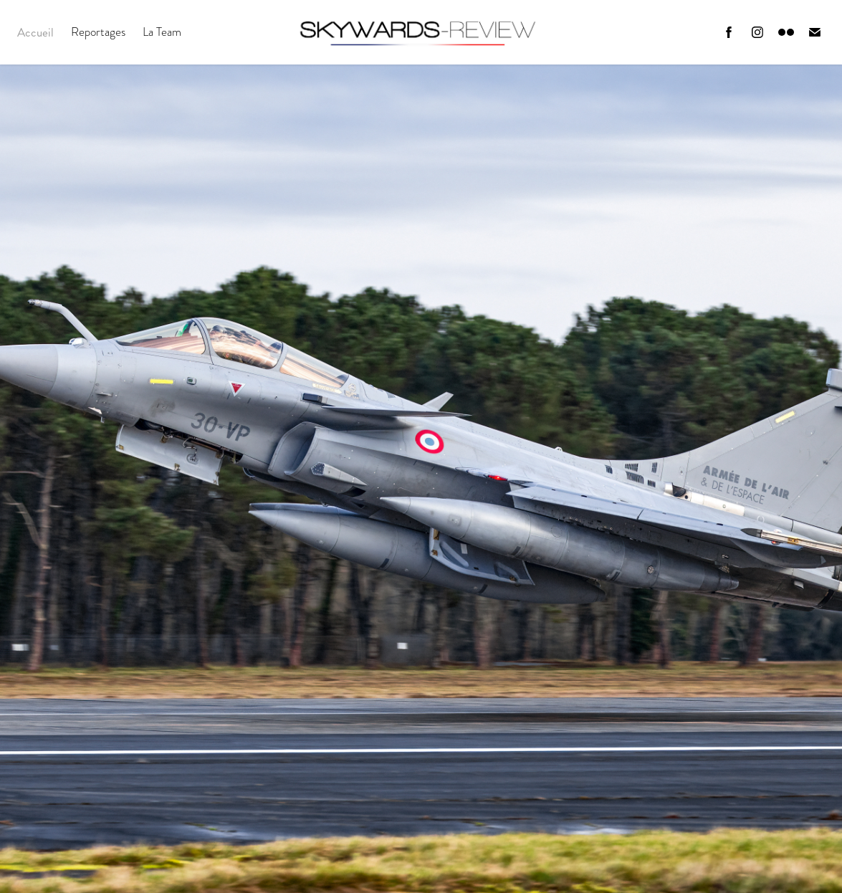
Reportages (98, 32)
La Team (162, 32)
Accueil (35, 32)
